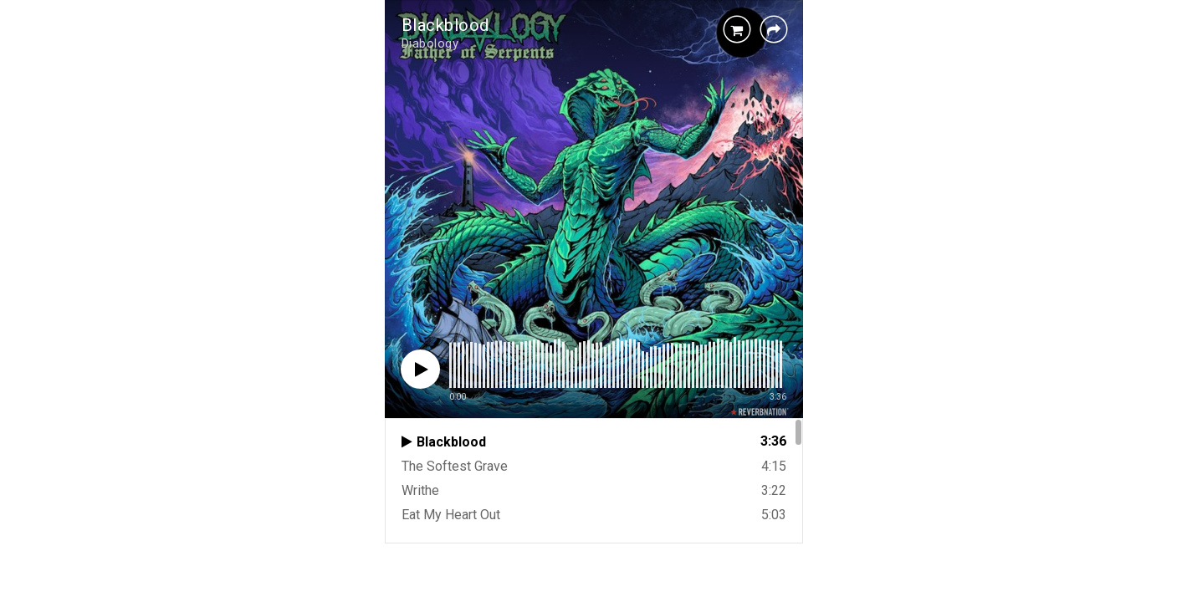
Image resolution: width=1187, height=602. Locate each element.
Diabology (430, 43)
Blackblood (445, 25)
